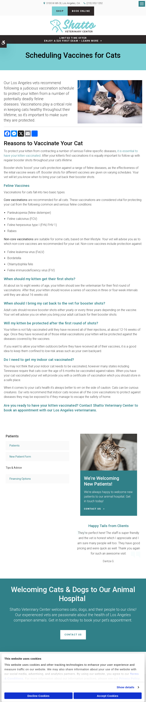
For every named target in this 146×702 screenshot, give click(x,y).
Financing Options (20, 478)
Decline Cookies (38, 695)
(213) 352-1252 (94, 3)
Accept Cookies (107, 695)
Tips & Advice (14, 467)
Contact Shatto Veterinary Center (106, 405)
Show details (125, 687)
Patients (15, 445)
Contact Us (73, 634)
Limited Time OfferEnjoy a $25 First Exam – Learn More (71, 39)
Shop (59, 11)
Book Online (81, 11)
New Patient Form (20, 456)
